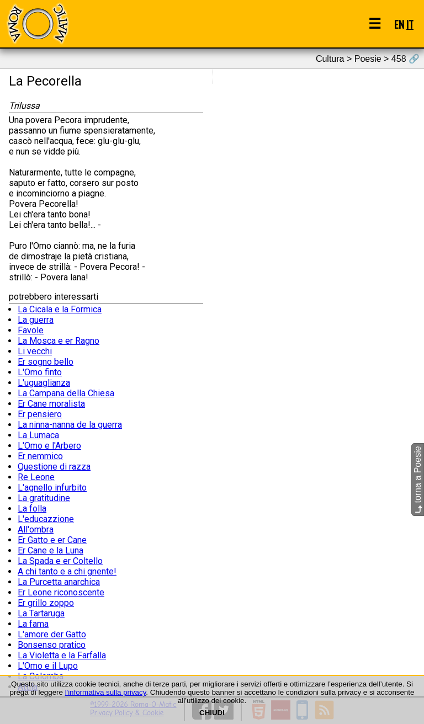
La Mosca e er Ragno (58, 341)
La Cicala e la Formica (60, 309)
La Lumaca (38, 435)
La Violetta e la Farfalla (62, 655)
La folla (32, 508)
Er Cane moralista (51, 403)
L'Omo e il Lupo (48, 666)
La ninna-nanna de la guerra (70, 424)
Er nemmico (40, 456)
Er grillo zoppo (46, 603)
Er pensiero (40, 414)
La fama (33, 624)
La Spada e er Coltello (60, 561)
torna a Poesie (417, 480)
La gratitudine (44, 498)
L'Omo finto (40, 372)
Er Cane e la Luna (50, 550)
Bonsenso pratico (52, 645)
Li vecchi (35, 351)
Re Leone (36, 477)
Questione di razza (54, 466)
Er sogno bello (45, 361)
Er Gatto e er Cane (52, 540)
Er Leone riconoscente (61, 592)
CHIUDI (212, 713)
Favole (31, 330)
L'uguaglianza (44, 382)
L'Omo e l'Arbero (49, 445)
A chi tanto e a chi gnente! (67, 571)
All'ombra (36, 529)
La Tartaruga (41, 613)
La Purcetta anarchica (59, 582)
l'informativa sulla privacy (105, 692)
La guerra (36, 320)
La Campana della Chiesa (66, 393)
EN (399, 24)
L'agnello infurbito (52, 487)
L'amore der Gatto (52, 634)
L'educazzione (46, 519)
